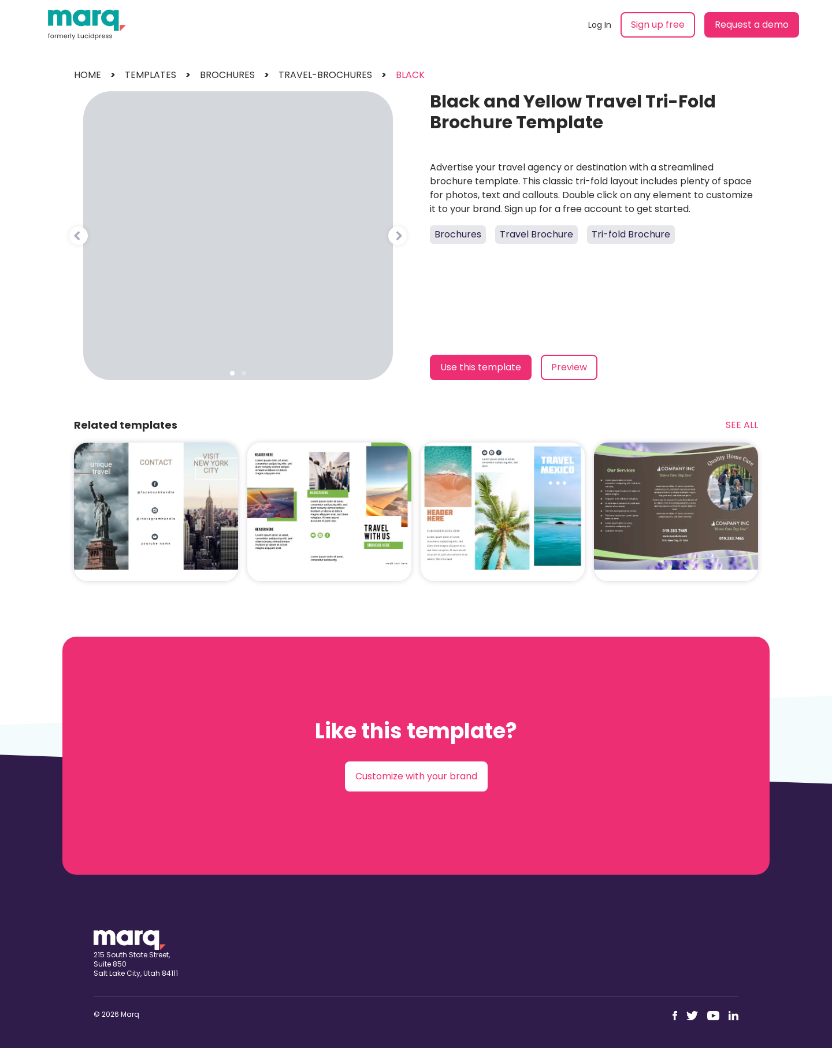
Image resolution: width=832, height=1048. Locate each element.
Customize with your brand (416, 776)
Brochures (457, 234)
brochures (227, 74)
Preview (569, 367)
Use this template (480, 367)
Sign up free (658, 24)
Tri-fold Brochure (631, 234)
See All (742, 425)
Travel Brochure (536, 234)
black (410, 74)
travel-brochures (325, 74)
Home (87, 74)
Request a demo (752, 24)
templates (150, 74)
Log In (599, 25)
